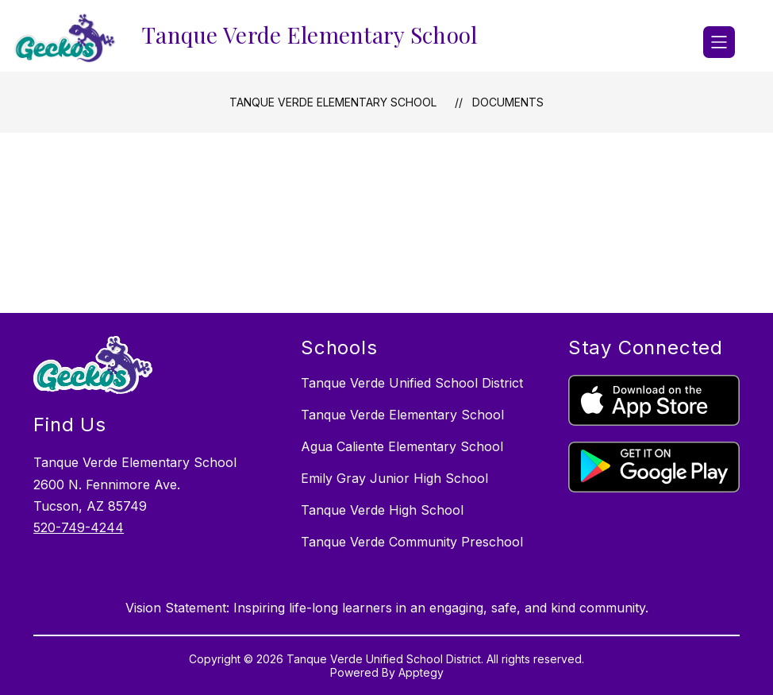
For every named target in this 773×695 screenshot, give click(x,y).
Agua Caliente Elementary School (402, 446)
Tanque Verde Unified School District (412, 383)
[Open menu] (719, 42)
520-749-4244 (78, 527)
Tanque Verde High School (382, 510)
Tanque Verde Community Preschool (412, 542)
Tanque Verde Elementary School (332, 102)
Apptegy (421, 672)
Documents (508, 102)
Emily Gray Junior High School (394, 478)
